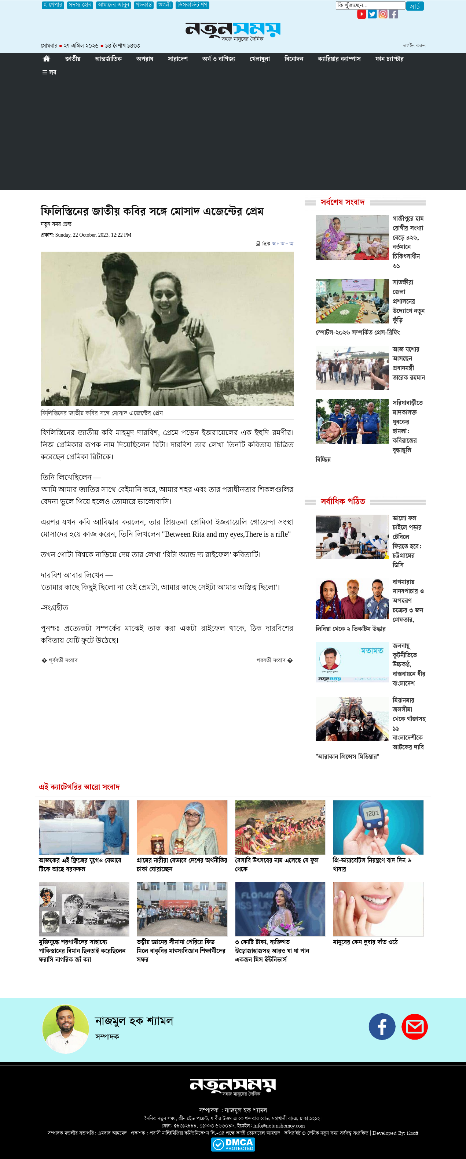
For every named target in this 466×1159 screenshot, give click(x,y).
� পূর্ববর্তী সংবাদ (59, 661)
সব (49, 73)
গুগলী (164, 5)
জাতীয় (72, 59)
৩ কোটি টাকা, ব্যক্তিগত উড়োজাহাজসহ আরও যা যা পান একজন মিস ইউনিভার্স (272, 951)
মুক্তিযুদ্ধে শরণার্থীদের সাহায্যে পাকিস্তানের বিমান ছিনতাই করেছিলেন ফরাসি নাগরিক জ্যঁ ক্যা (82, 951)
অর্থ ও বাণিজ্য (218, 59)
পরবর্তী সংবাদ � (275, 661)
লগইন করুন (414, 46)
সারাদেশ (178, 59)
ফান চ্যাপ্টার (389, 59)
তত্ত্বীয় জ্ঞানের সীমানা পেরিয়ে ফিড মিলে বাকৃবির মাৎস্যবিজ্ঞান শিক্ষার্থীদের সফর (181, 951)
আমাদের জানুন (113, 5)
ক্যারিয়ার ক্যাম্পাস (339, 59)
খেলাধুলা (260, 59)
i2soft (412, 1133)
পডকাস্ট (144, 5)
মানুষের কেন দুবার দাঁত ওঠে (365, 943)
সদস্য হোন (80, 5)
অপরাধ (144, 59)
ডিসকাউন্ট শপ (192, 5)
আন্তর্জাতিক (108, 59)
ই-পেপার (53, 5)
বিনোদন (294, 59)
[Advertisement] (233, 135)
